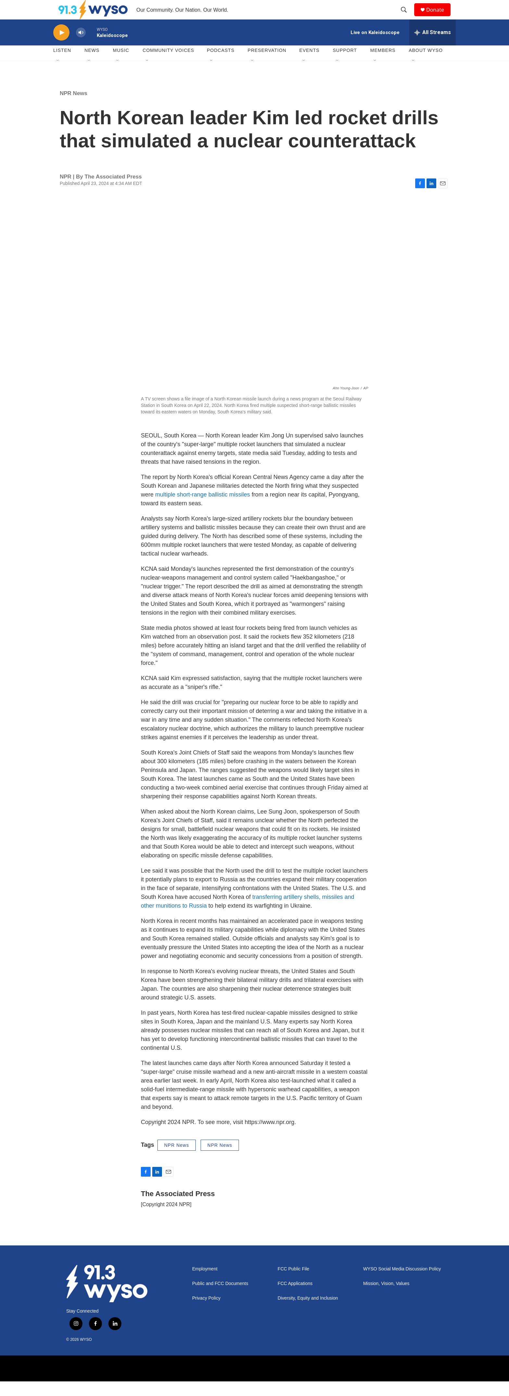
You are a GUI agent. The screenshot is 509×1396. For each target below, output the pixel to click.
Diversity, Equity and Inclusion (308, 1312)
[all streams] (432, 47)
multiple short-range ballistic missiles (202, 509)
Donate (439, 17)
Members (383, 64)
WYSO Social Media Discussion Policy (402, 1283)
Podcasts (220, 64)
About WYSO (426, 64)
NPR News (73, 108)
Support (345, 64)
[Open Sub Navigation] (58, 75)
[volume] (80, 47)
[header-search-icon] (407, 17)
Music (121, 64)
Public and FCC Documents (220, 1298)
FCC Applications (295, 1298)
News (91, 64)
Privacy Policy (206, 1312)
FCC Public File (293, 1283)
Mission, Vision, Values (386, 1298)
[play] (61, 47)
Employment (204, 1283)
